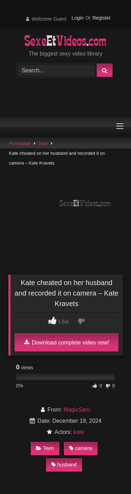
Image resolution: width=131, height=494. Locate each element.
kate (78, 432)
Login (77, 18)
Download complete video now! (66, 342)
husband (64, 464)
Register (102, 18)
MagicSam (77, 410)
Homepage (20, 143)
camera (80, 448)
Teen (43, 143)
